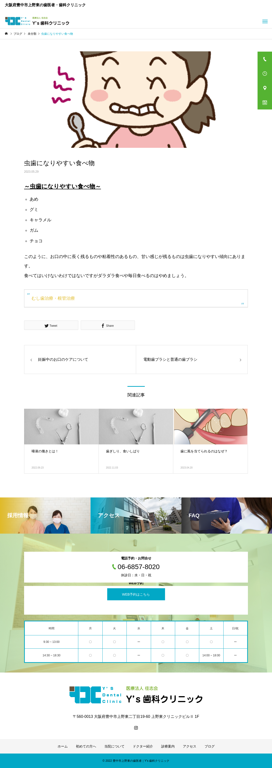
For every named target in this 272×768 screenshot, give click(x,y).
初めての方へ (86, 746)
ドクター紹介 (143, 746)
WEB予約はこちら (136, 594)
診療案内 (168, 746)
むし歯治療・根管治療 (53, 298)
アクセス (189, 746)
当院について (114, 746)
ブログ (210, 746)
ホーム (63, 746)
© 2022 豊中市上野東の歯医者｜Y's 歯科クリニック (136, 760)
